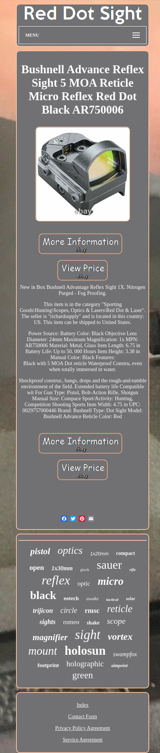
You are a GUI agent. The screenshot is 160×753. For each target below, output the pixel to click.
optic (84, 583)
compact (125, 553)
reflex (56, 580)
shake (93, 623)
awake (92, 598)
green (82, 675)
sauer (109, 564)
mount (42, 650)
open (36, 567)
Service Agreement (83, 740)
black (43, 595)
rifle (132, 570)
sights (48, 622)
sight (87, 634)
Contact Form (82, 716)
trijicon (43, 610)
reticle (119, 608)
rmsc (92, 610)
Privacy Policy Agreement (82, 728)
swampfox (125, 654)
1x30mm (62, 568)
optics (70, 550)
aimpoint (119, 665)
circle (68, 610)
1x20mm (99, 553)
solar (130, 598)
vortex (120, 636)
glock (84, 569)
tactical (112, 599)
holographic (85, 663)
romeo (71, 622)
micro (110, 581)
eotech (71, 598)
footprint (48, 665)
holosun (85, 650)
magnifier (50, 637)
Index (83, 705)
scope (116, 621)
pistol (40, 551)
